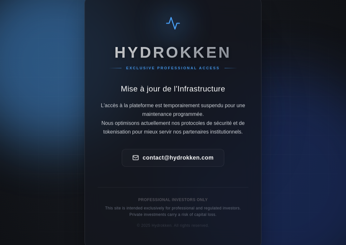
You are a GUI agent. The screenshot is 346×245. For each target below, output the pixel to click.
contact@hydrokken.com (173, 158)
